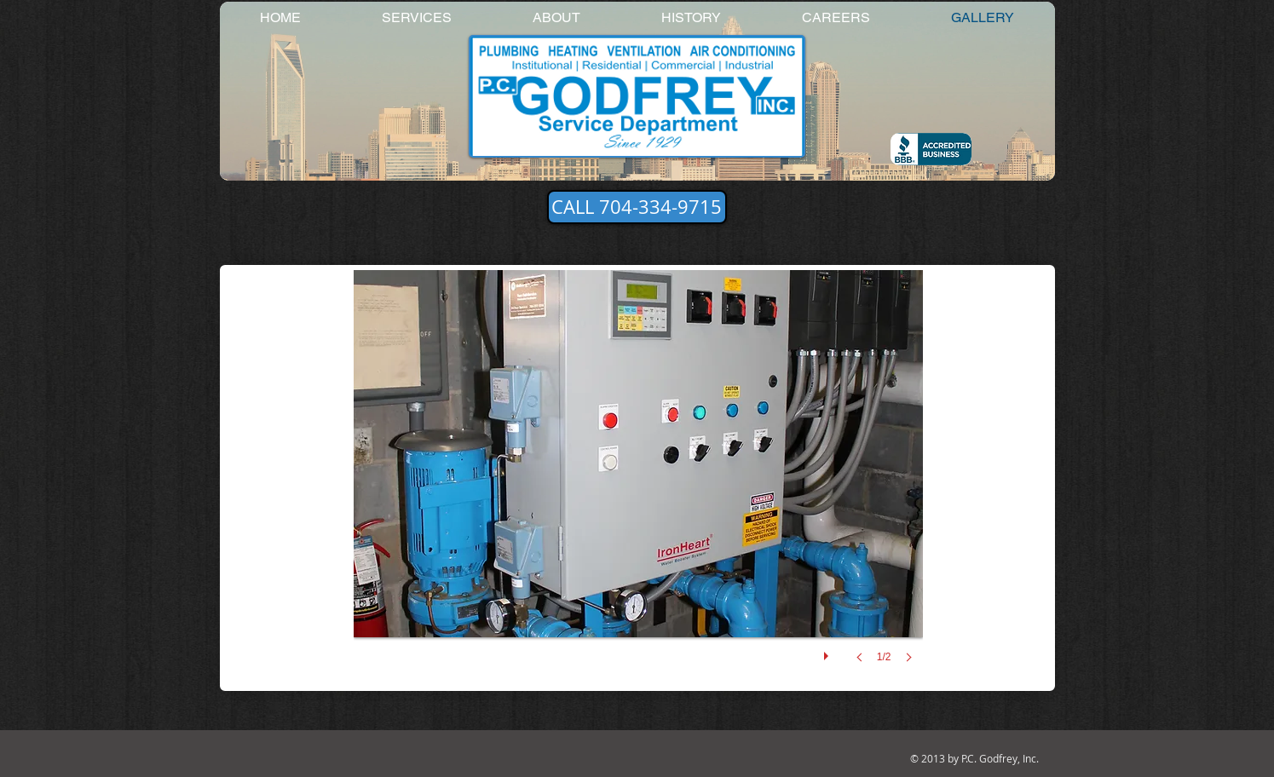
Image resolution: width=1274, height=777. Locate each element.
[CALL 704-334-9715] (637, 207)
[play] (828, 652)
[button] (638, 483)
